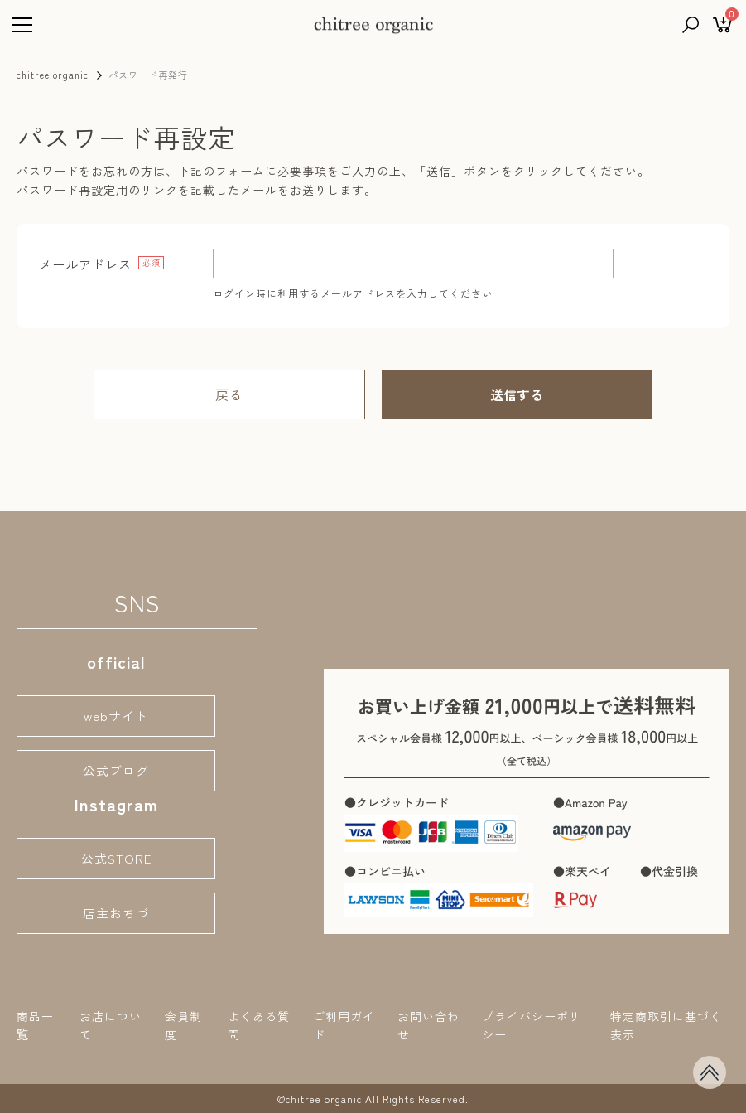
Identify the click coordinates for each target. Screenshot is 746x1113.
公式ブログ (116, 770)
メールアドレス (85, 264)
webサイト (116, 715)
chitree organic (53, 74)
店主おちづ (116, 913)
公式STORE (116, 858)
